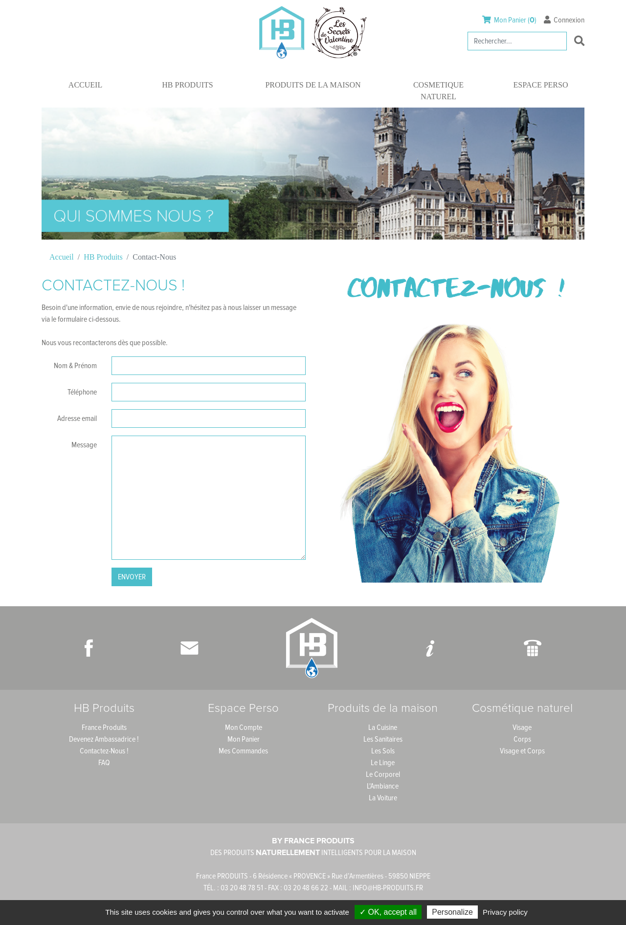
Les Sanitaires (382, 739)
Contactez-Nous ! (104, 751)
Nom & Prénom (75, 366)
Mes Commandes (243, 751)
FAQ (104, 763)
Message (84, 445)
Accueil (85, 85)
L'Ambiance (383, 786)
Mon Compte (243, 727)
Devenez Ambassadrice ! (104, 739)
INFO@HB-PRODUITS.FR (388, 888)
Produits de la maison (312, 85)
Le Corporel (383, 774)
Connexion (564, 20)
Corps (522, 739)
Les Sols (383, 751)
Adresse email (77, 418)
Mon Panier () (510, 20)
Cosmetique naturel (438, 91)
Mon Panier (243, 739)
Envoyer (132, 577)
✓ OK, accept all (388, 912)
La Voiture (383, 798)
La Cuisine (382, 727)
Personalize (452, 912)
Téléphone (82, 392)
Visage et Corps (522, 751)
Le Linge (383, 763)
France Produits (104, 727)
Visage (522, 727)
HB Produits (187, 85)
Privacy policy (505, 912)
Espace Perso (541, 85)
